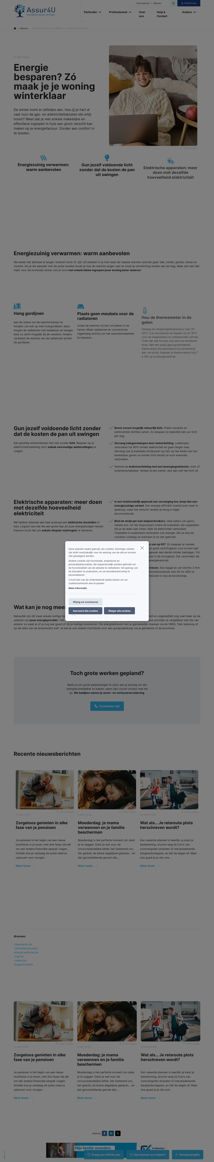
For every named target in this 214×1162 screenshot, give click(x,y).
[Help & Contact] (166, 14)
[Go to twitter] (118, 1133)
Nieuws (157, 3)
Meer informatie (78, 587)
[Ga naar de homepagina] (47, 11)
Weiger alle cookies (119, 610)
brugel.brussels (23, 964)
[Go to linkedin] (112, 1133)
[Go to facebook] (105, 1133)
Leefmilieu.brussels (26, 948)
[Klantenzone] (188, 3)
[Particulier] (89, 12)
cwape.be (20, 960)
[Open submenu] (100, 12)
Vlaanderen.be (23, 944)
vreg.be (18, 956)
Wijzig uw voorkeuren (85, 601)
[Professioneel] (117, 12)
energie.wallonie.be (26, 952)
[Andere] (186, 12)
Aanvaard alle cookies (85, 610)
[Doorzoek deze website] (173, 3)
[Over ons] (144, 14)
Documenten (143, 3)
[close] (142, 547)
